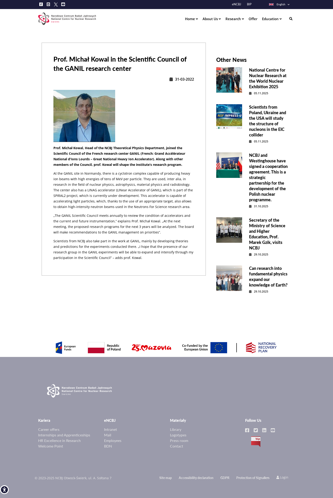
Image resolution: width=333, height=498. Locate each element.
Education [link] (271, 18)
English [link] (277, 4)
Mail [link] (107, 435)
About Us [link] (211, 18)
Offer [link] (253, 18)
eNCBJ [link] (236, 4)
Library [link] (175, 429)
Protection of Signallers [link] (252, 478)
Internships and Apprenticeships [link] (64, 435)
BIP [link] (249, 4)
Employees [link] (112, 440)
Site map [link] (165, 478)
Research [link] (233, 18)
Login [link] (282, 477)
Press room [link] (179, 440)
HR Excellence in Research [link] (59, 440)
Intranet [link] (110, 429)
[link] (4, 489)
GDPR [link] (224, 478)
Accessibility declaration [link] (196, 478)
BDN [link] (108, 446)
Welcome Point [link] (50, 446)
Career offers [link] (48, 429)
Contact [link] (176, 446)
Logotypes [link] (178, 435)
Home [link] (190, 18)
